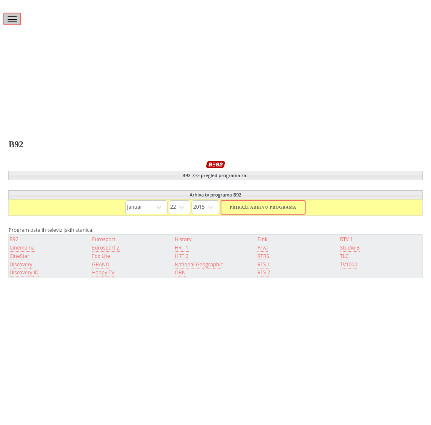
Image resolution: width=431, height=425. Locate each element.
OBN (180, 272)
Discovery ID (24, 272)
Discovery (21, 264)
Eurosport (104, 239)
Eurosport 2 (106, 247)
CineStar (19, 256)
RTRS (263, 256)
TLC (344, 256)
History (183, 239)
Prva (262, 247)
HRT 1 (182, 247)
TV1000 (348, 264)
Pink (262, 239)
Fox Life (101, 256)
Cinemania (22, 247)
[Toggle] (13, 14)
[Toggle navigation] (12, 19)
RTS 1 (263, 264)
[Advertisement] (215, 59)
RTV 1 (346, 239)
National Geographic (199, 264)
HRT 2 (182, 256)
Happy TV (103, 272)
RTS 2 (263, 272)
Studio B (350, 247)
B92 (14, 239)
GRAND (100, 264)
